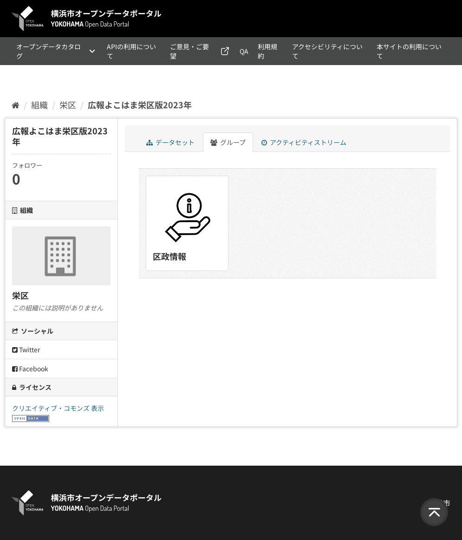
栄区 (67, 105)
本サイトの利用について (409, 51)
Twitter (26, 349)
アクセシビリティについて (327, 51)
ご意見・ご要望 (189, 51)
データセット (170, 142)
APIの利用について (131, 51)
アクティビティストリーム (303, 142)
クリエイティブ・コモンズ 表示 (58, 408)
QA (244, 51)
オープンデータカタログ (48, 51)
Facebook (30, 368)
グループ (228, 142)
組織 (39, 105)
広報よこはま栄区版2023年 (140, 105)
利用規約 (267, 51)
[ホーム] (16, 105)
